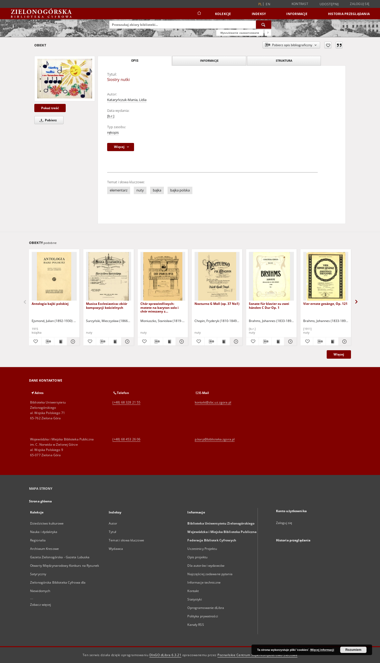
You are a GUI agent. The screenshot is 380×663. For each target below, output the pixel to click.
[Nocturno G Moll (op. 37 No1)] (217, 276)
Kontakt (193, 591)
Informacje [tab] (209, 61)
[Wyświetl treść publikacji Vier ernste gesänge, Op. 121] (332, 341)
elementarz (118, 190)
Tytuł (112, 532)
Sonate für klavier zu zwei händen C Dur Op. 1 (269, 305)
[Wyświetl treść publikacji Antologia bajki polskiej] (60, 341)
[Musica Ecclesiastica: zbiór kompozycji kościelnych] (108, 276)
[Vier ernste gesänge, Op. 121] (325, 276)
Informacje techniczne (204, 582)
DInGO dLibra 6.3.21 (165, 655)
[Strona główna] (199, 14)
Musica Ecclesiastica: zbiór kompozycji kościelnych (106, 305)
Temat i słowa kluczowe (126, 540)
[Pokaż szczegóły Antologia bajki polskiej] (72, 341)
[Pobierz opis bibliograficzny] (48, 341)
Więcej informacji (322, 649)
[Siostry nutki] (64, 78)
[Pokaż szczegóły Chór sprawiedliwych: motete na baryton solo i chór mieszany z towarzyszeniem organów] (181, 341)
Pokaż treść (50, 108)
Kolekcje (223, 14)
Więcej (339, 354)
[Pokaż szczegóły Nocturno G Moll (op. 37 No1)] (235, 341)
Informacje (296, 14)
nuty (140, 190)
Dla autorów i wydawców (205, 565)
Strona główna (40, 501)
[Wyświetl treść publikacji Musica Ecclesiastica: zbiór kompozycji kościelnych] (115, 341)
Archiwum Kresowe (44, 548)
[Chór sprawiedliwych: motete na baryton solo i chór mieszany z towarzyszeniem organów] (163, 276)
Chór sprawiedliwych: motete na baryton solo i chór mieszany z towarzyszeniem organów (160, 307)
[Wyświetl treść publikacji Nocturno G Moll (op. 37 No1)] (223, 341)
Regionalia (38, 540)
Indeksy (259, 14)
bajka (157, 190)
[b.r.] (110, 116)
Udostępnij (329, 4)
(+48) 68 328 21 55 (126, 402)
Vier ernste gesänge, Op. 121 (325, 303)
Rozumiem (353, 650)
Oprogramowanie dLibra (205, 608)
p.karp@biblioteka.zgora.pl (215, 439)
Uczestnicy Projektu (202, 548)
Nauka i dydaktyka (43, 532)
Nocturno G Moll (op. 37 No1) (216, 303)
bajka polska (180, 190)
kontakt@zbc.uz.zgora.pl (213, 402)
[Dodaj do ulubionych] (327, 45)
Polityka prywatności (202, 616)
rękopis (113, 132)
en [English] (268, 4)
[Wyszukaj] (263, 24)
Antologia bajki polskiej (50, 303)
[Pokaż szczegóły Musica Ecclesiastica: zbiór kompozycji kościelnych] (127, 341)
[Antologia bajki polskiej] (54, 276)
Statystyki (194, 599)
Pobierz (47, 120)
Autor (113, 523)
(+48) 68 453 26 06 (126, 439)
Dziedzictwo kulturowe (47, 523)
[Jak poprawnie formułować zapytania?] (267, 33)
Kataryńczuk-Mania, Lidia (126, 100)
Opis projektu (197, 557)
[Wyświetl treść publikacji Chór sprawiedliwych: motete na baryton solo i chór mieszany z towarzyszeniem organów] (169, 341)
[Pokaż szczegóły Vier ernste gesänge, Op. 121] (344, 341)
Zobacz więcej (40, 604)
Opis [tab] (134, 61)
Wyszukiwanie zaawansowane (239, 33)
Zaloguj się (359, 4)
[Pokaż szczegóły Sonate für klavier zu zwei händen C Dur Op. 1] (289, 341)
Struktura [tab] (284, 61)
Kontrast (300, 4)
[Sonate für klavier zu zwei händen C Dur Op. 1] (271, 276)
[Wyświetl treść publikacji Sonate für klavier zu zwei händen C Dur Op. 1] (278, 341)
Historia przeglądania (349, 14)
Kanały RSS (195, 624)
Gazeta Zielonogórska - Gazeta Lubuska (59, 557)
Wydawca (116, 548)
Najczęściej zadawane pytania (209, 574)
